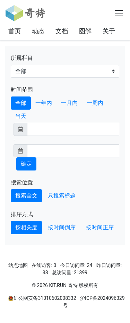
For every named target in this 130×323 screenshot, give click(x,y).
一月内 (69, 103)
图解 (85, 31)
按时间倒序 (62, 227)
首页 (14, 31)
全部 (20, 103)
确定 (26, 163)
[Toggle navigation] (118, 13)
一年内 (43, 103)
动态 (38, 31)
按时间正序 (100, 227)
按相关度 (26, 227)
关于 (109, 31)
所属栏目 (22, 58)
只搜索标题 (62, 195)
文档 (61, 31)
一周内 (95, 103)
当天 (20, 116)
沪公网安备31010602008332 (45, 298)
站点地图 (18, 265)
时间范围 (22, 89)
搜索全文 (26, 195)
